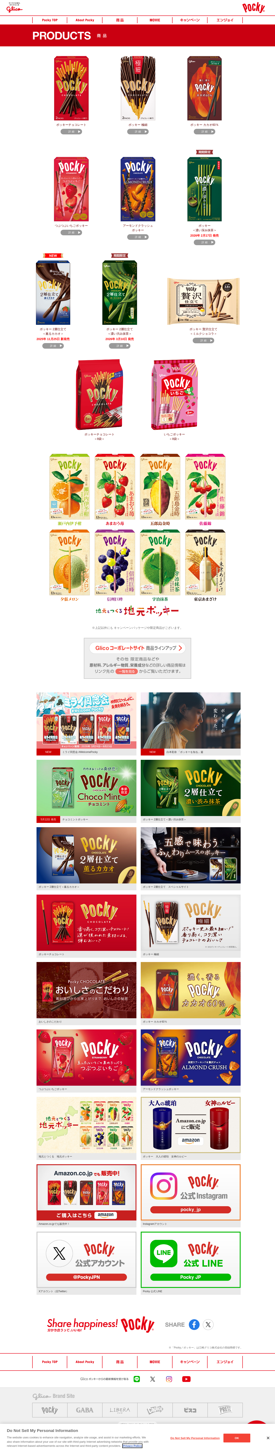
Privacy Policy (132, 1445)
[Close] (268, 1438)
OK (237, 1437)
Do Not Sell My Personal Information (195, 1437)
